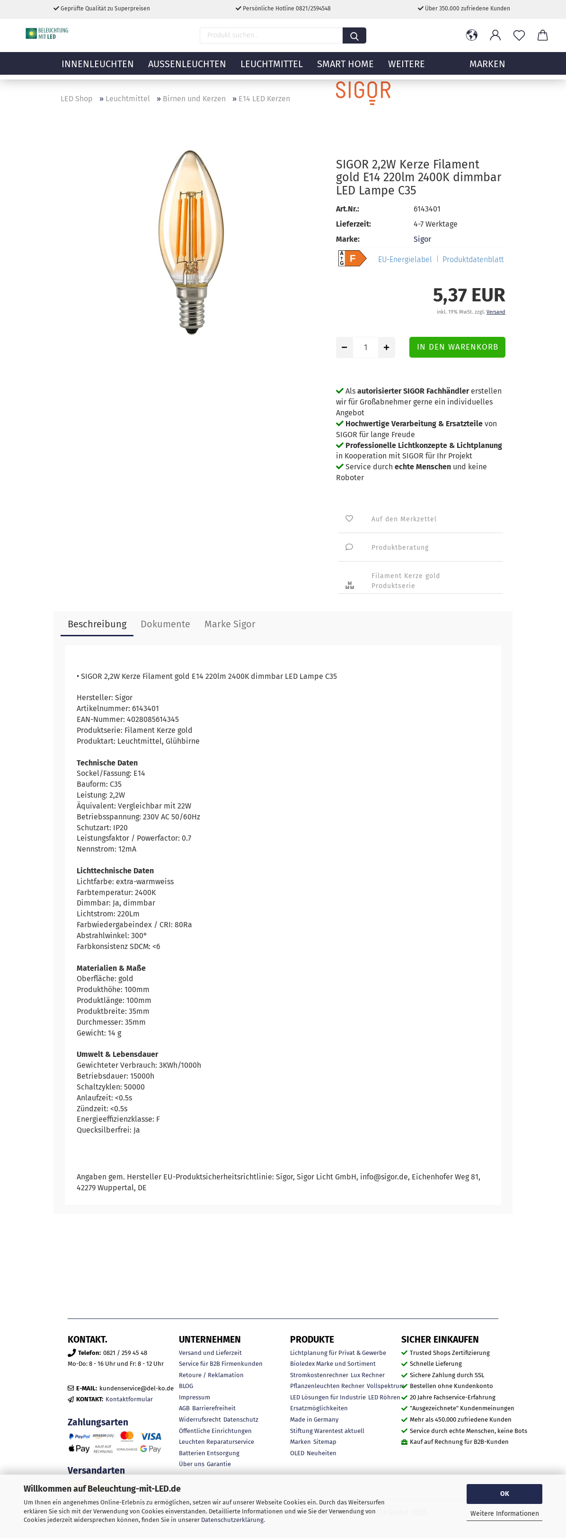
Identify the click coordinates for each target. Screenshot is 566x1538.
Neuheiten (321, 1453)
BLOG (186, 1385)
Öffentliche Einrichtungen (215, 1430)
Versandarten (96, 1470)
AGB (184, 1408)
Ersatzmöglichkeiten (319, 1408)
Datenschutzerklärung (232, 1519)
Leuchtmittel (271, 68)
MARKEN (487, 68)
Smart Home (345, 68)
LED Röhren (384, 1397)
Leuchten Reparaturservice (216, 1441)
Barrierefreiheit (214, 1408)
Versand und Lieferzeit (210, 1352)
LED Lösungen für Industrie (328, 1397)
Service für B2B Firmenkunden (221, 1363)
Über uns (191, 1464)
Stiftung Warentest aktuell (327, 1430)
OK (504, 1494)
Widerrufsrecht (200, 1419)
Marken (300, 1441)
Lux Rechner (368, 1375)
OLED (297, 1453)
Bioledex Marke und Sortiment (333, 1363)
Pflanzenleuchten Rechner (327, 1385)
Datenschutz (240, 1419)
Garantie (219, 1464)
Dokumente (165, 624)
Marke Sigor (230, 624)
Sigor (422, 239)
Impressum (194, 1397)
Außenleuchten (187, 68)
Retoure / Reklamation (211, 1375)
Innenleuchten (98, 68)
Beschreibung (97, 624)
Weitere (406, 68)
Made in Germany (314, 1419)
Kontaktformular (129, 1399)
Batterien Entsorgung (209, 1453)
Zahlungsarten (98, 1422)
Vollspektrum (386, 1385)
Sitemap (324, 1441)
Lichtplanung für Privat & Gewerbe (338, 1352)
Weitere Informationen (504, 1514)
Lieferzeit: (353, 224)
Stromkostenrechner (319, 1375)
